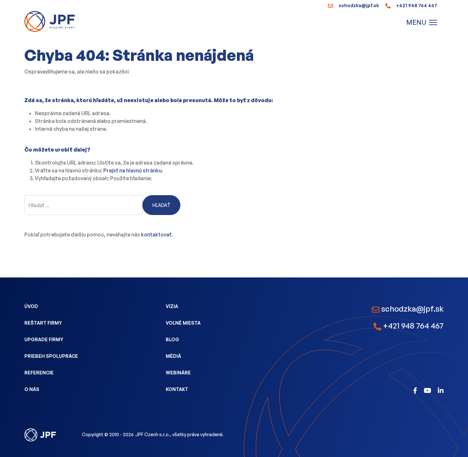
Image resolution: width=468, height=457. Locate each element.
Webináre (178, 372)
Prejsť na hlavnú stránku (132, 170)
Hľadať (161, 205)
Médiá (173, 356)
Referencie (39, 372)
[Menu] (421, 22)
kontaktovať (156, 234)
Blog (172, 339)
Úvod (31, 306)
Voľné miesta (183, 323)
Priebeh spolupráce (51, 356)
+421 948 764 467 (411, 5)
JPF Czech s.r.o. (152, 434)
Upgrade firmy (43, 339)
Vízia (172, 306)
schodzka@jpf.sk (353, 5)
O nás (31, 389)
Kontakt (177, 389)
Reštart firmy (43, 323)
